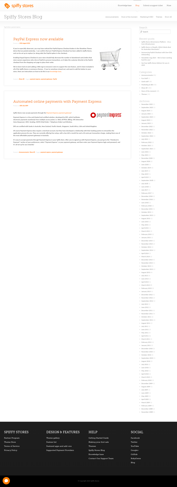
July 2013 (144, 276)
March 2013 (145, 285)
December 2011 (147, 310)
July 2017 (144, 190)
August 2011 (145, 323)
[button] (6, 480)
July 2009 (144, 390)
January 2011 (146, 345)
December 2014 (147, 241)
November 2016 (147, 199)
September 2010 (147, 358)
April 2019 (145, 177)
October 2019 (146, 168)
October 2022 (146, 133)
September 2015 (147, 215)
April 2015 (145, 228)
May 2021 (144, 155)
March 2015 (145, 231)
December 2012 (147, 295)
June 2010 (145, 368)
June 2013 (145, 279)
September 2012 (147, 301)
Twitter (134, 442)
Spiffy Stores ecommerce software (18, 6)
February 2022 (146, 142)
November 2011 (147, 314)
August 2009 (145, 387)
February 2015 (146, 234)
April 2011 (145, 336)
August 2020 (145, 161)
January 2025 (146, 114)
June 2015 (145, 222)
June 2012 (145, 307)
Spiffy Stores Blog (23, 16)
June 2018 (145, 187)
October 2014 (146, 247)
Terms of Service (12, 446)
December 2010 (147, 349)
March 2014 (145, 257)
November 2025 (147, 104)
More (169, 5)
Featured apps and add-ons (59, 446)
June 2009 (145, 393)
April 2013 (145, 282)
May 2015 (144, 225)
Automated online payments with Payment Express (57, 102)
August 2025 (145, 111)
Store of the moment (129, 17)
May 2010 (144, 371)
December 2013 (147, 260)
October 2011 (146, 317)
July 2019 (144, 171)
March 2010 (145, 377)
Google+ (135, 450)
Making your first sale (99, 442)
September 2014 (147, 250)
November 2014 (147, 244)
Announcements (112, 17)
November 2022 (147, 130)
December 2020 (147, 158)
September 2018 (147, 180)
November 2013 (147, 263)
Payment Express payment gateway (59, 113)
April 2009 (145, 399)
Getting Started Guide (99, 438)
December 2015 (147, 209)
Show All (168, 17)
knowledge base (55, 71)
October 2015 (146, 212)
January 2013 (146, 291)
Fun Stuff (144, 78)
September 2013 (147, 269)
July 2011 (144, 326)
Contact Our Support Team (101, 458)
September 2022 (147, 136)
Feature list (51, 442)
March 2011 (145, 339)
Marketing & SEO (146, 17)
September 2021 (147, 149)
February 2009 (146, 406)
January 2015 (146, 237)
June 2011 (145, 329)
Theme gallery (53, 438)
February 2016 (146, 206)
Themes (159, 17)
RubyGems (136, 458)
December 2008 (147, 409)
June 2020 (145, 165)
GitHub (134, 454)
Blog (133, 462)
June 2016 (145, 203)
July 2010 (144, 364)
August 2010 (145, 361)
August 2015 (145, 218)
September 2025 (147, 107)
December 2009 (147, 383)
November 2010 (147, 352)
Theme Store (10, 442)
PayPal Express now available (38, 39)
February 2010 (146, 380)
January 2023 (146, 123)
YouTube (135, 446)
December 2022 (147, 126)
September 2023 (147, 117)
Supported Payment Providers (60, 450)
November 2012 (147, 298)
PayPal (55, 79)
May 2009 (144, 396)
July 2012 (144, 304)
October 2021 (146, 145)
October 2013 (146, 266)
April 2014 (145, 253)
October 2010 (146, 355)
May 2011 (144, 333)
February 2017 (146, 193)
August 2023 (145, 120)
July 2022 (144, 139)
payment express (35, 79)
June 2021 (145, 152)
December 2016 (147, 196)
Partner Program (12, 438)
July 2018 (144, 184)
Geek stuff (145, 81)
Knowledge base (124, 5)
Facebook (135, 438)
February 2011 (146, 342)
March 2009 (145, 402)
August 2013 (145, 272)
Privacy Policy (10, 450)
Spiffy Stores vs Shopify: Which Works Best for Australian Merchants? (156, 48)
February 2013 (146, 288)
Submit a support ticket (153, 5)
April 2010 (145, 374)
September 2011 (147, 320)
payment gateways (46, 79)
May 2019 (144, 174)
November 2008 (147, 412)
